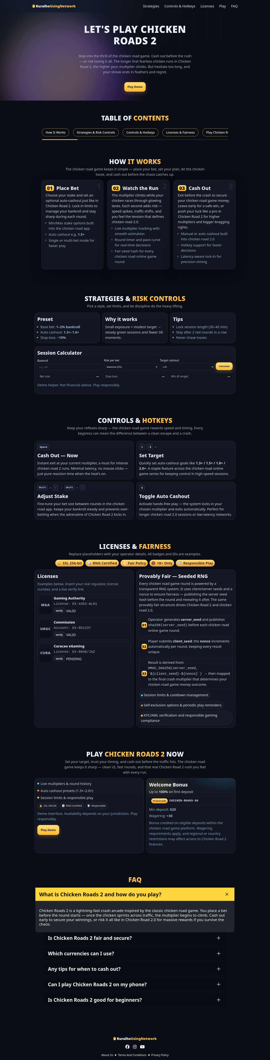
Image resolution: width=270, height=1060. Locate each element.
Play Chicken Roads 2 (221, 132)
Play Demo (134, 87)
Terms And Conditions (132, 1054)
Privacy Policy (160, 1054)
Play (222, 6)
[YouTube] (142, 1046)
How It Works (55, 132)
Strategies (151, 6)
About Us (107, 1054)
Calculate (224, 366)
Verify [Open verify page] (59, 611)
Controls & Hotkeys (179, 6)
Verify (59, 634)
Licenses (207, 6)
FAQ (234, 6)
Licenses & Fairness (180, 132)
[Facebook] (127, 1046)
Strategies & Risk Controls (96, 132)
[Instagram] (135, 1046)
